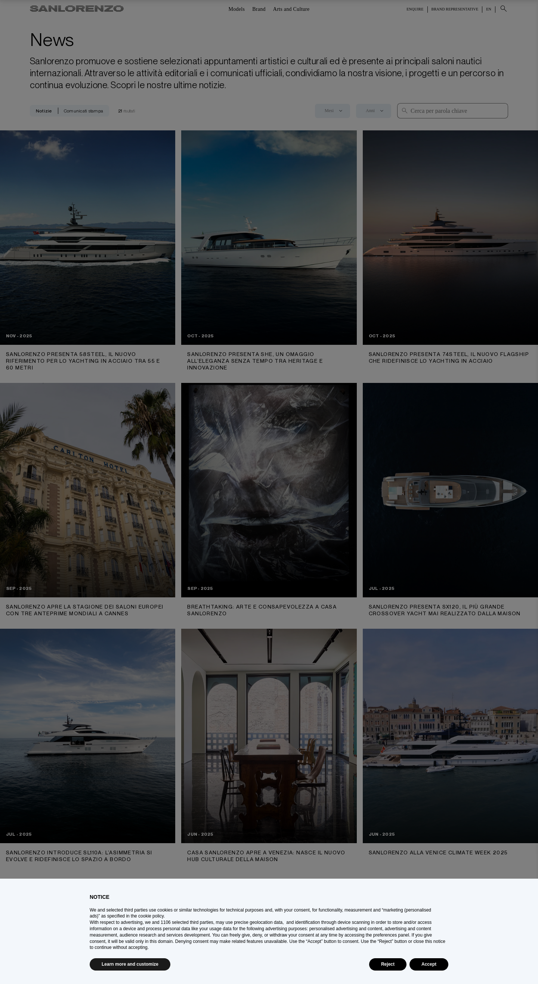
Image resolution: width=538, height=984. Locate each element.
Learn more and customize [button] (130, 964)
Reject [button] (388, 964)
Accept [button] (428, 964)
